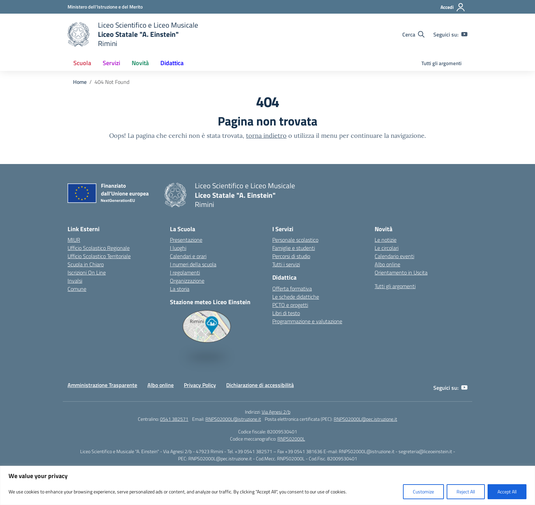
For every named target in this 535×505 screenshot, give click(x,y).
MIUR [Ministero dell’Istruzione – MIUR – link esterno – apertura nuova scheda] (74, 240)
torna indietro (266, 135)
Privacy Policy (200, 385)
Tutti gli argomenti (441, 63)
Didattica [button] (172, 63)
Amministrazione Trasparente (102, 385)
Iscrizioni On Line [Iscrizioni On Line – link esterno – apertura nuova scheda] (87, 272)
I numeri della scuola (193, 264)
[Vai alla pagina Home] (80, 82)
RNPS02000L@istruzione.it (233, 418)
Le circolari (387, 248)
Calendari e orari (188, 256)
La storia (179, 289)
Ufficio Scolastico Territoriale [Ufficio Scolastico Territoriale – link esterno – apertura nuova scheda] (99, 256)
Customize (423, 491)
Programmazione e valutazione (307, 321)
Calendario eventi (394, 256)
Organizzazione (187, 281)
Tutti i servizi (286, 264)
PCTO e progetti (290, 305)
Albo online (387, 264)
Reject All (466, 491)
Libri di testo (286, 313)
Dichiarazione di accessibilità (260, 385)
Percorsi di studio (291, 256)
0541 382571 (174, 418)
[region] (267, 485)
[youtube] (464, 34)
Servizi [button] (111, 63)
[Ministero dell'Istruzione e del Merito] (105, 6)
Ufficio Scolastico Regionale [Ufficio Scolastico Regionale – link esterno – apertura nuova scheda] (99, 248)
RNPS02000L (291, 438)
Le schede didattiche (295, 297)
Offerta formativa (292, 288)
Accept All (507, 491)
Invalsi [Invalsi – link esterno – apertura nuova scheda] (75, 281)
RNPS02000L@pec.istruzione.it (365, 418)
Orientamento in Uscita (401, 272)
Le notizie (385, 240)
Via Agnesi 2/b (276, 411)
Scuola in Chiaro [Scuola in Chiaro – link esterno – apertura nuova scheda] (86, 264)
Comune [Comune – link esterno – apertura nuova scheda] (77, 289)
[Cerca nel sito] (413, 34)
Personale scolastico (295, 240)
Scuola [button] (82, 63)
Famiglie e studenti (293, 248)
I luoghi (178, 248)
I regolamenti (185, 272)
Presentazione (186, 240)
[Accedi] (452, 7)
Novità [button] (140, 63)
